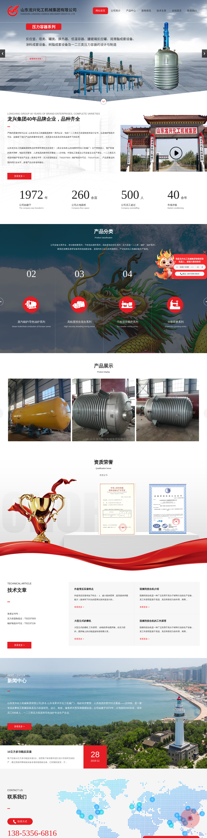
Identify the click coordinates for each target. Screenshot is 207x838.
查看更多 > (19, 176)
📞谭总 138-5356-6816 (189, 274)
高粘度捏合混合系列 (79, 321)
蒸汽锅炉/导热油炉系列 (31, 321)
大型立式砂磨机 (82, 621)
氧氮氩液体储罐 (39, 445)
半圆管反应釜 (103, 445)
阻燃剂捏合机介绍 (149, 589)
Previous (2, 53)
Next (204, 53)
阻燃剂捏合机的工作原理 (153, 621)
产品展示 (103, 366)
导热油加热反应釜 (167, 445)
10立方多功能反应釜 (19, 751)
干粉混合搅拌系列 (127, 321)
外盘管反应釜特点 (83, 589)
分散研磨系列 (176, 321)
